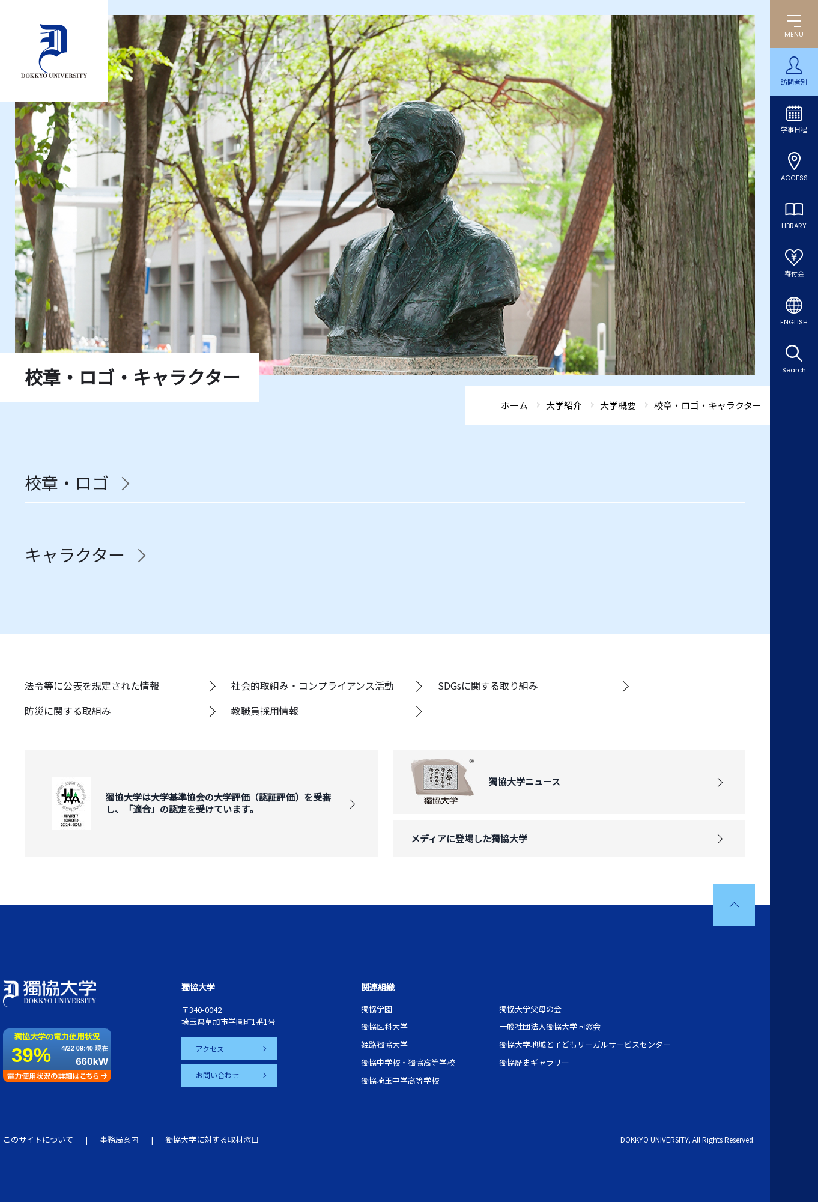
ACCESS (794, 178)
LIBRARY (794, 226)
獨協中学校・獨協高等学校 (408, 1062)
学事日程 (794, 130)
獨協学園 (376, 1009)
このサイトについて (38, 1139)
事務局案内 (119, 1139)
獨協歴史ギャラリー (534, 1062)
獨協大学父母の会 (530, 1009)
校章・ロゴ (67, 483)
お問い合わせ (217, 1075)
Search (794, 370)
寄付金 (794, 274)
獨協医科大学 (384, 1026)
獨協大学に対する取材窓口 (212, 1139)
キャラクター (75, 555)
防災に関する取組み (68, 710)
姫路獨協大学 (384, 1044)
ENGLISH (794, 322)
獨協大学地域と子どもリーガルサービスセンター (585, 1044)
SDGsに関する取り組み (488, 685)
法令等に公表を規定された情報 (92, 685)
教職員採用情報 (264, 710)
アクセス (210, 1048)
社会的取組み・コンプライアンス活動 (312, 685)
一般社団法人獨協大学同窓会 (550, 1026)
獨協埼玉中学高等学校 (400, 1080)
